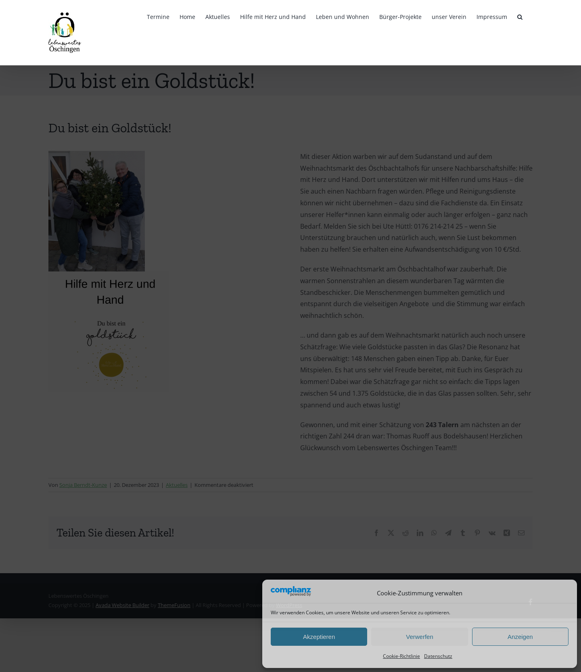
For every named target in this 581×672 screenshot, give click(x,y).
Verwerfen (419, 636)
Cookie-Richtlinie (401, 656)
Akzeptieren (319, 636)
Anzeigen (520, 636)
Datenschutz (438, 656)
